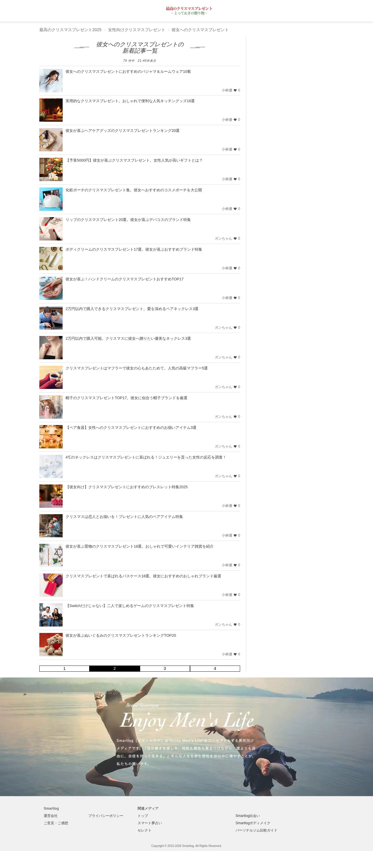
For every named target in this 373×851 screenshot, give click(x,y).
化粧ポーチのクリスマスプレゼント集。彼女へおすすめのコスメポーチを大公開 (134, 190)
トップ (143, 816)
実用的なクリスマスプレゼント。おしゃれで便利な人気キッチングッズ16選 (130, 101)
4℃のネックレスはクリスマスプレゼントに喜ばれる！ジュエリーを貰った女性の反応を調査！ (146, 457)
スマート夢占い (150, 823)
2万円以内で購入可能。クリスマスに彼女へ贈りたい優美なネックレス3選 (128, 338)
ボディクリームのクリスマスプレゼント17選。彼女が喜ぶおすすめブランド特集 (134, 249)
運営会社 (51, 816)
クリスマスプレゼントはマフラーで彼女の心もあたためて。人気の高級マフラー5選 (137, 368)
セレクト (145, 830)
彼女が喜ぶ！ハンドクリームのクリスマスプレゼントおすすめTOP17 (125, 279)
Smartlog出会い (247, 816)
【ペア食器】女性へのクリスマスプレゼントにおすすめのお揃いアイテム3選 (131, 427)
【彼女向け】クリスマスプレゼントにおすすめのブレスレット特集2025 (127, 487)
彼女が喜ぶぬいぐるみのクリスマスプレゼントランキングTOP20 (121, 635)
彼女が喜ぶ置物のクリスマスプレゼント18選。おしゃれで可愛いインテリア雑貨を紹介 (140, 546)
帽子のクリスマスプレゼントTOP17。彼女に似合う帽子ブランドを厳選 (126, 398)
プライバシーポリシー (105, 816)
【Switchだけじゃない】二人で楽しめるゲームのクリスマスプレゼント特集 (130, 606)
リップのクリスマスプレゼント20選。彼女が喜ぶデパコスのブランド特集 (128, 219)
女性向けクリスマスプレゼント (136, 29)
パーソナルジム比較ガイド (256, 830)
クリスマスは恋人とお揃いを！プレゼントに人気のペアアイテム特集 (124, 516)
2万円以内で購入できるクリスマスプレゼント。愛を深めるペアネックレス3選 (132, 309)
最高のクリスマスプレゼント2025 (70, 29)
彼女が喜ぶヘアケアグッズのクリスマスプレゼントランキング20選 (123, 130)
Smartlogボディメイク (252, 823)
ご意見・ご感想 (56, 823)
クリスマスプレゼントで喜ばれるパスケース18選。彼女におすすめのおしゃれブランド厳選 (143, 576)
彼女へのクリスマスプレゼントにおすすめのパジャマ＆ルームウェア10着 (128, 71)
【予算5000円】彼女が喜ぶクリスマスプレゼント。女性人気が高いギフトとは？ (134, 160)
